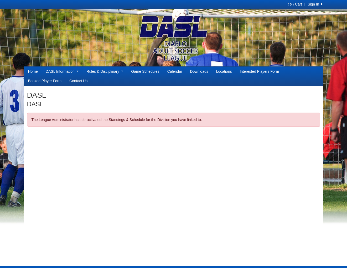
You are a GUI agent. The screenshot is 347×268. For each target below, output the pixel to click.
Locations (224, 71)
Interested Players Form (259, 71)
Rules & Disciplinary (104, 71)
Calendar (174, 71)
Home (33, 71)
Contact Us (78, 81)
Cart (295, 4)
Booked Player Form (45, 81)
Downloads (199, 71)
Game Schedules (145, 71)
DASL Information (62, 71)
